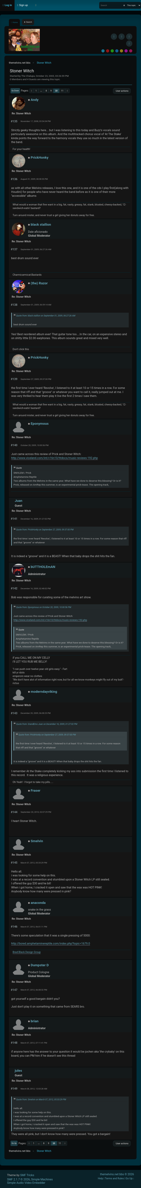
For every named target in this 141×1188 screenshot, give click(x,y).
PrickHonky (39, 157)
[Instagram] (129, 37)
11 (62, 91)
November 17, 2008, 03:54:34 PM (36, 121)
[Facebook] (114, 37)
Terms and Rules (114, 1178)
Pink (130, 50)
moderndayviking (44, 692)
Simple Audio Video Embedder (26, 1182)
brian (35, 1021)
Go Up (14, 1143)
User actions (121, 91)
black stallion (41, 224)
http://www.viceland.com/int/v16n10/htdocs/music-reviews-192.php (54, 458)
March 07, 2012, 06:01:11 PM (34, 926)
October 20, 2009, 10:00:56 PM (34, 445)
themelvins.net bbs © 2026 (117, 1174)
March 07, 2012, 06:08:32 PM (34, 990)
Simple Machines (42, 1179)
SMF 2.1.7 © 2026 (18, 1179)
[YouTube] (129, 43)
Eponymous (40, 424)
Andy (35, 100)
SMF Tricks (27, 1175)
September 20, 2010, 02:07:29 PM (36, 812)
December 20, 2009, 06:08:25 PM (36, 713)
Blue (116, 50)
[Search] (124, 5)
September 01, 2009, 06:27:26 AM (36, 249)
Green (112, 50)
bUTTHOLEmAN (43, 567)
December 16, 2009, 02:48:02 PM (36, 588)
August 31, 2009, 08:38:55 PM (34, 179)
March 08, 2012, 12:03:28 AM (34, 1088)
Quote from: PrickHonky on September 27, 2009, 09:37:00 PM (45, 529)
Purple (126, 50)
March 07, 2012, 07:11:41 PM (34, 1043)
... (41, 91)
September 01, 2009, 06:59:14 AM (36, 304)
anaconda (38, 903)
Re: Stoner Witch (21, 113)
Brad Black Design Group (27, 952)
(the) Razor (39, 283)
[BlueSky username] (121, 37)
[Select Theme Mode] (36, 5)
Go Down (15, 91)
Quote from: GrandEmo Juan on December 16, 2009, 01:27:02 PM (46, 724)
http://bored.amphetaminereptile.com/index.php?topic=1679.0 (50, 943)
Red (107, 50)
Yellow (121, 50)
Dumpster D (40, 965)
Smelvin (37, 841)
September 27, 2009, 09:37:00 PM (36, 379)
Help (100, 1178)
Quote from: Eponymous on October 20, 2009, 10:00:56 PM (43, 607)
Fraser (35, 790)
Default (103, 50)
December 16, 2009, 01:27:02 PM (36, 519)
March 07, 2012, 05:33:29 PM (34, 862)
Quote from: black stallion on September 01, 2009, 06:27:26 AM (45, 315)
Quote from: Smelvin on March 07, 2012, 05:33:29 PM (41, 1099)
